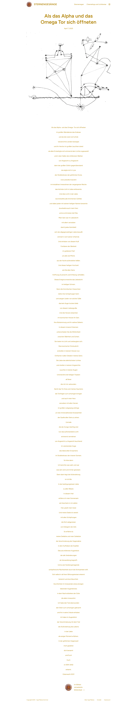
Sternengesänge (45, 4)
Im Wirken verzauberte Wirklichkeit (78, 687)
